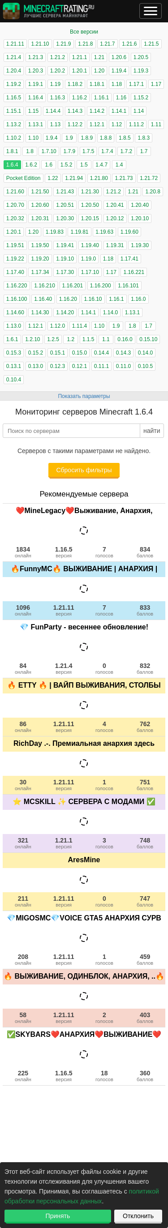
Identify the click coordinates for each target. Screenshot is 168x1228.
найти (151, 430)
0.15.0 (79, 353)
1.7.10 (48, 151)
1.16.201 (72, 285)
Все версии (84, 32)
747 (145, 901)
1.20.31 (40, 218)
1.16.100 (16, 299)
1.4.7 (101, 165)
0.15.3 (13, 353)
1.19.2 (13, 84)
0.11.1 (101, 366)
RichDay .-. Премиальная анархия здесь (84, 743)
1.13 (55, 124)
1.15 (33, 111)
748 (145, 843)
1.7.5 (88, 151)
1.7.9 (69, 151)
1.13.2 (13, 124)
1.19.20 (40, 259)
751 (145, 785)
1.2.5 (53, 339)
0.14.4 (101, 353)
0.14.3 (123, 353)
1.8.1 (12, 151)
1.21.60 (15, 191)
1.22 (52, 178)
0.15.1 (57, 353)
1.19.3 (141, 71)
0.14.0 (145, 353)
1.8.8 (106, 138)
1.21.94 (74, 178)
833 (145, 610)
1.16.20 (68, 299)
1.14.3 (75, 111)
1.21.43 (65, 191)
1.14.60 (15, 312)
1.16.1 (101, 97)
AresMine (84, 860)
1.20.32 (15, 218)
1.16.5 (13, 97)
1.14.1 (119, 111)
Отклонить (138, 1215)
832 (145, 668)
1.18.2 (75, 84)
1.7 (144, 151)
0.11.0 (123, 366)
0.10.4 (13, 380)
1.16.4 (35, 97)
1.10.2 (13, 138)
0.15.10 (148, 339)
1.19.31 (115, 245)
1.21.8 (85, 44)
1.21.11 (15, 44)
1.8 (30, 151)
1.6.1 (12, 339)
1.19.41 (65, 245)
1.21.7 (107, 44)
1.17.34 (40, 272)
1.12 (117, 124)
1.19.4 (119, 71)
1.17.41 (129, 259)
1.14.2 (97, 111)
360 (145, 1076)
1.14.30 (40, 312)
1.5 (84, 165)
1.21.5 (151, 44)
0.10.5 (145, 366)
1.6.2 (31, 165)
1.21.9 (63, 44)
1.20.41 (115, 205)
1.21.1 (79, 57)
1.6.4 (12, 165)
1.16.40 (43, 299)
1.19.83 (55, 232)
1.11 (156, 124)
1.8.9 (87, 138)
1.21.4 (13, 57)
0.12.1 (79, 366)
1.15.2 (141, 97)
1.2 (70, 339)
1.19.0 (88, 259)
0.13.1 (13, 366)
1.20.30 (65, 218)
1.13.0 (13, 326)
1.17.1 (136, 84)
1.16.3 (57, 97)
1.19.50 (40, 245)
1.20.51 (65, 205)
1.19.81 (79, 232)
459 (145, 959)
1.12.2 (75, 124)
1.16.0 (138, 299)
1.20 (99, 71)
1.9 (69, 138)
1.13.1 (35, 124)
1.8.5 (125, 138)
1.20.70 (15, 205)
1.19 (55, 84)
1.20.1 (79, 71)
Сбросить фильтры (84, 470)
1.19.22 (15, 259)
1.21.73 (124, 178)
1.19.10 (65, 259)
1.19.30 (140, 245)
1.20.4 (13, 71)
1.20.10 (140, 218)
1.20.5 (141, 57)
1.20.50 (90, 205)
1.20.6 (119, 57)
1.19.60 (129, 232)
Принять (58, 1215)
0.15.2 (35, 353)
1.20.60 (40, 205)
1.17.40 (15, 272)
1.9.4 (52, 138)
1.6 (48, 165)
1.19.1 (35, 84)
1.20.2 (57, 71)
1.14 (139, 111)
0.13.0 (35, 366)
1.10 (33, 138)
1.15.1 (13, 111)
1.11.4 (79, 326)
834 (145, 552)
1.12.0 (57, 326)
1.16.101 (128, 285)
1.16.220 (16, 285)
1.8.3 (144, 138)
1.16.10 (93, 299)
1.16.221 (133, 272)
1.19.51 (15, 245)
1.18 (117, 84)
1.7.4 (107, 151)
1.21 (99, 57)
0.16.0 (124, 339)
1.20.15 (90, 218)
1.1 (106, 339)
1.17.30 (65, 272)
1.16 (121, 97)
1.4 (119, 165)
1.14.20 (65, 312)
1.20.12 (115, 218)
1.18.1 (97, 84)
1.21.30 (90, 191)
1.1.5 (88, 339)
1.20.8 (152, 191)
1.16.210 (44, 285)
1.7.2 (126, 151)
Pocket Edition (23, 178)
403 (145, 1017)
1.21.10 (40, 44)
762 (145, 726)
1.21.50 (40, 191)
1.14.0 (110, 312)
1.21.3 (35, 57)
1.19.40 (90, 245)
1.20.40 (140, 205)
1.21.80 (99, 178)
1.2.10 (32, 339)
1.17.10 (90, 272)
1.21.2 (57, 57)
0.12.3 (57, 366)
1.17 (156, 84)
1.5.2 (66, 165)
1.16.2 (79, 97)
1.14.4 (53, 111)
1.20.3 (35, 71)
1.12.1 (97, 124)
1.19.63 (104, 232)
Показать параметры (84, 396)
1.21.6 (129, 44)
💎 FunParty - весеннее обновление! (84, 627)
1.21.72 (149, 178)
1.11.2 (136, 124)
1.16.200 (100, 285)
